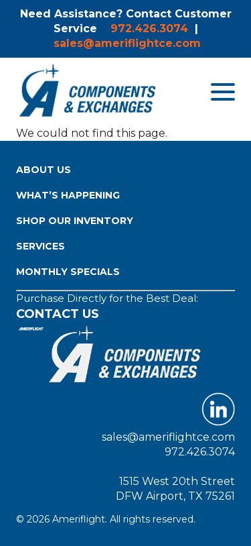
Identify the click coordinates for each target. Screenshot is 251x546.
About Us (43, 170)
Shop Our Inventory (74, 221)
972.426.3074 (149, 28)
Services (40, 246)
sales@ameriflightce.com (127, 43)
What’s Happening (68, 195)
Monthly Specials (68, 272)
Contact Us (57, 314)
